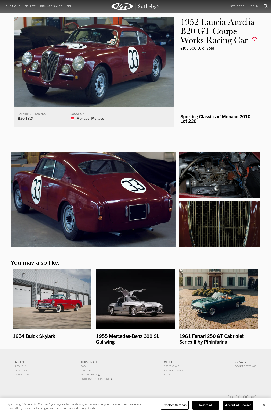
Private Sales (51, 6)
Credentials (171, 366)
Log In (253, 6)
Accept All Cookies (238, 405)
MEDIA (168, 362)
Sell (69, 6)
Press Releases (173, 370)
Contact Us (22, 374)
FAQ (83, 366)
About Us (20, 366)
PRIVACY (240, 362)
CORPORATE (89, 362)
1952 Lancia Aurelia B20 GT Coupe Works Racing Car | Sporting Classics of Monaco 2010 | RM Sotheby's (135, 6)
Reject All (205, 405)
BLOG (167, 374)
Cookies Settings (245, 366)
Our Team (21, 370)
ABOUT (19, 362)
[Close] (264, 405)
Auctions (12, 6)
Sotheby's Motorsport (96, 379)
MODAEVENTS (90, 374)
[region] (135, 405)
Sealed (30, 6)
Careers (86, 370)
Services (237, 6)
